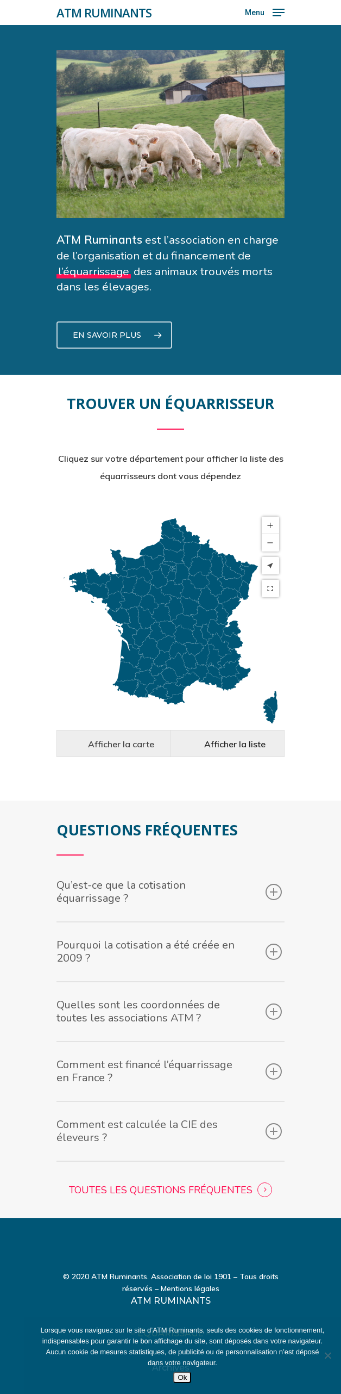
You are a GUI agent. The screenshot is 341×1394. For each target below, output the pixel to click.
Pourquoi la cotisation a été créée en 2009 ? (169, 924)
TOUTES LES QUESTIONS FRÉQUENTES (160, 1162)
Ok (182, 1377)
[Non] (327, 1355)
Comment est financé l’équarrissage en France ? (169, 1044)
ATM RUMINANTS (103, 12)
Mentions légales (190, 1262)
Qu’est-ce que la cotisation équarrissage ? (169, 864)
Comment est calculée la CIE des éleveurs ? (169, 1104)
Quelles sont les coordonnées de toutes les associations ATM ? (169, 984)
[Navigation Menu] (265, 11)
